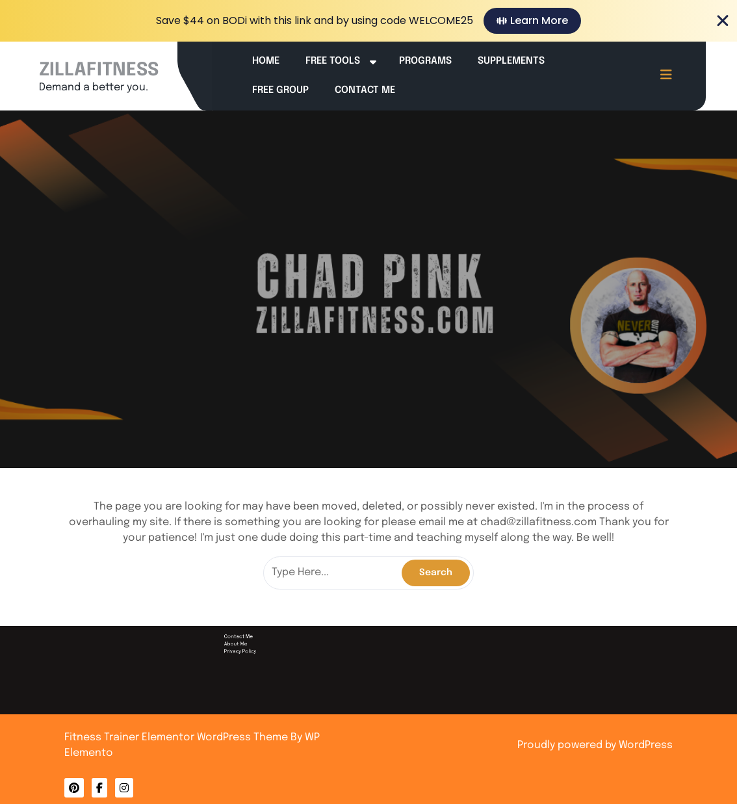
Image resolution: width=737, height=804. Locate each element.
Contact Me (365, 90)
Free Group (280, 90)
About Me (337, 738)
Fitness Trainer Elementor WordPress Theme (177, 737)
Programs (425, 61)
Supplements (511, 61)
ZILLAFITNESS (99, 70)
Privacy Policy (338, 739)
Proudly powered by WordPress (595, 745)
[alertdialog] (368, 21)
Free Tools (332, 61)
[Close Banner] (723, 21)
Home (265, 61)
